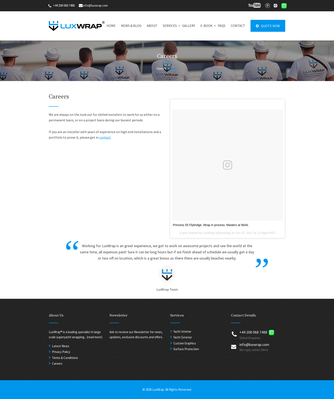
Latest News (60, 346)
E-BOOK (206, 25)
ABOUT (152, 25)
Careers (57, 363)
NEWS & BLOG (131, 25)
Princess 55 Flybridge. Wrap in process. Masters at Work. (211, 225)
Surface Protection (186, 349)
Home (160, 69)
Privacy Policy (61, 352)
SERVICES (170, 25)
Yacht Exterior (182, 337)
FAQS (221, 25)
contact (105, 137)
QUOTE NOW (268, 26)
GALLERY (188, 25)
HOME (111, 25)
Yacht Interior (182, 331)
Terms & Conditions (65, 358)
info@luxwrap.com (95, 5)
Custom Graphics (184, 343)
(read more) (94, 337)
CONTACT (238, 25)
